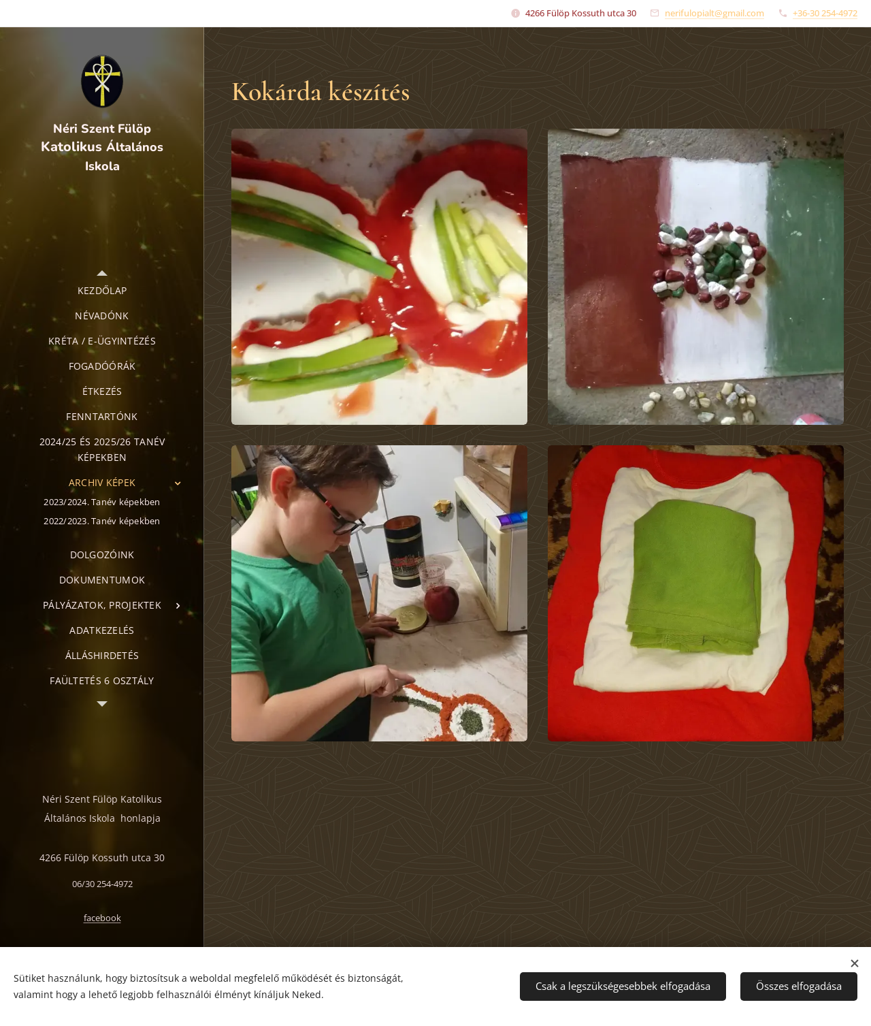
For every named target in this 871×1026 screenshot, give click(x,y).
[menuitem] (102, 290)
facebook (102, 918)
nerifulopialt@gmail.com (714, 13)
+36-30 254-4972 (825, 13)
